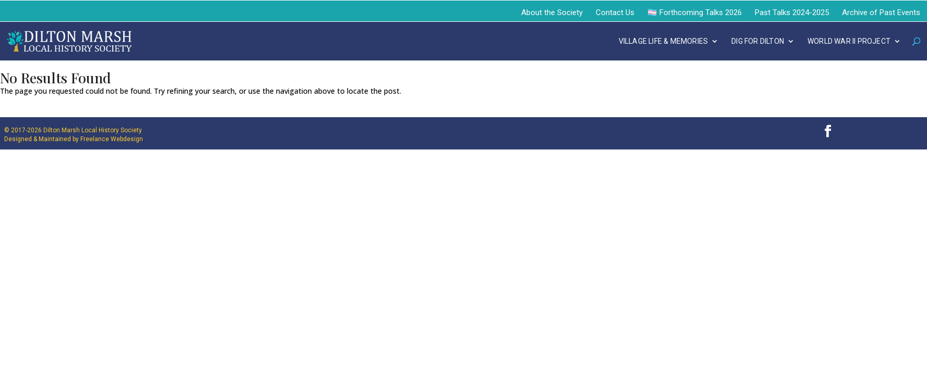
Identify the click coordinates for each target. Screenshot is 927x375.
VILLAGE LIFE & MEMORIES (663, 41)
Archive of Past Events (881, 12)
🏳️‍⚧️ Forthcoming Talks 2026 (694, 12)
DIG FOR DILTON (757, 41)
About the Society (552, 12)
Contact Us (615, 12)
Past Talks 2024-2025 (792, 12)
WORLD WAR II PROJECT (849, 41)
